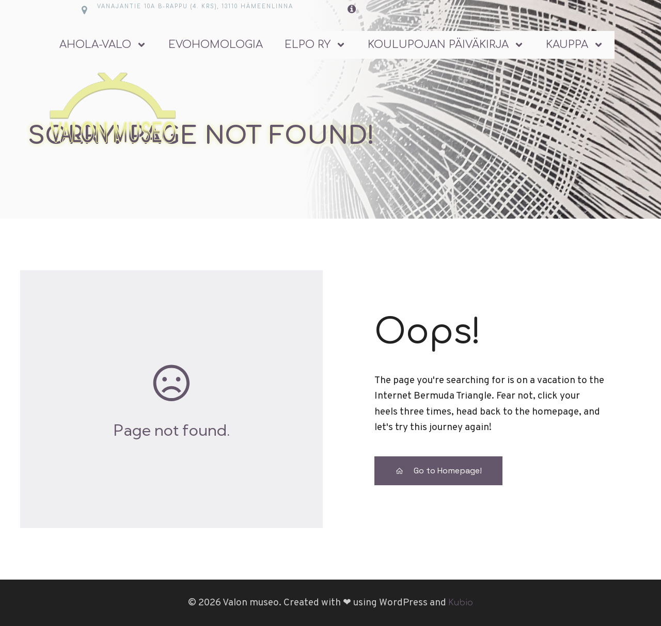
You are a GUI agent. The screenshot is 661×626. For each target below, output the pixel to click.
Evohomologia (215, 45)
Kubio (460, 602)
